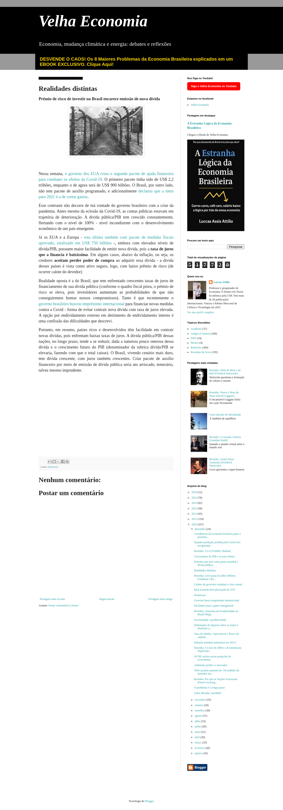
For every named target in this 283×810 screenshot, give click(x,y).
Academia (196, 328)
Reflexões (53, 466)
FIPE (193, 338)
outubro (199, 705)
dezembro (200, 529)
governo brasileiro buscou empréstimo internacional (81, 304)
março (198, 742)
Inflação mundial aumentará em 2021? (215, 642)
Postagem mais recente (52, 599)
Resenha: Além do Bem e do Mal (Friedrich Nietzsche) (225, 372)
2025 (195, 497)
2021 (195, 519)
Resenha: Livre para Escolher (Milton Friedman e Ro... (214, 577)
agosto (199, 715)
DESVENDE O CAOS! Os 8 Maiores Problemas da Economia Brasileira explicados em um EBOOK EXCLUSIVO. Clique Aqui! (136, 62)
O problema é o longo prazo (209, 687)
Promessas (200, 595)
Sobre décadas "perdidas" (208, 693)
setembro (200, 710)
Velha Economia (93, 21)
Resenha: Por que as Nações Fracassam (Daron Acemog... (215, 681)
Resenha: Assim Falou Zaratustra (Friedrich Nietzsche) (221, 462)
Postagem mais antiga (160, 599)
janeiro (199, 753)
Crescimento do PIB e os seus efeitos (214, 556)
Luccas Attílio (222, 282)
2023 (195, 508)
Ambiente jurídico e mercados (210, 665)
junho (198, 726)
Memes (195, 342)
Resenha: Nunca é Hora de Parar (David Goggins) (224, 394)
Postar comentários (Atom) (63, 605)
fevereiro (200, 748)
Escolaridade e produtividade (210, 619)
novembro (201, 699)
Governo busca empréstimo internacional (216, 600)
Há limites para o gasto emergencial (213, 605)
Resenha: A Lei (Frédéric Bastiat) (212, 551)
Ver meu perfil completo (200, 312)
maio (198, 732)
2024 (195, 503)
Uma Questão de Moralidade (225, 414)
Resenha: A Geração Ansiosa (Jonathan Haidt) (225, 438)
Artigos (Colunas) (200, 333)
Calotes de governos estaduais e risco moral (218, 584)
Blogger (149, 801)
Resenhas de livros (201, 352)
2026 (195, 492)
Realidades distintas (205, 570)
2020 (195, 524)
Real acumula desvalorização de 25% (214, 589)
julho (198, 721)
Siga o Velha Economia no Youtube (214, 86)
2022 (195, 513)
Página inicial (106, 599)
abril (197, 737)
